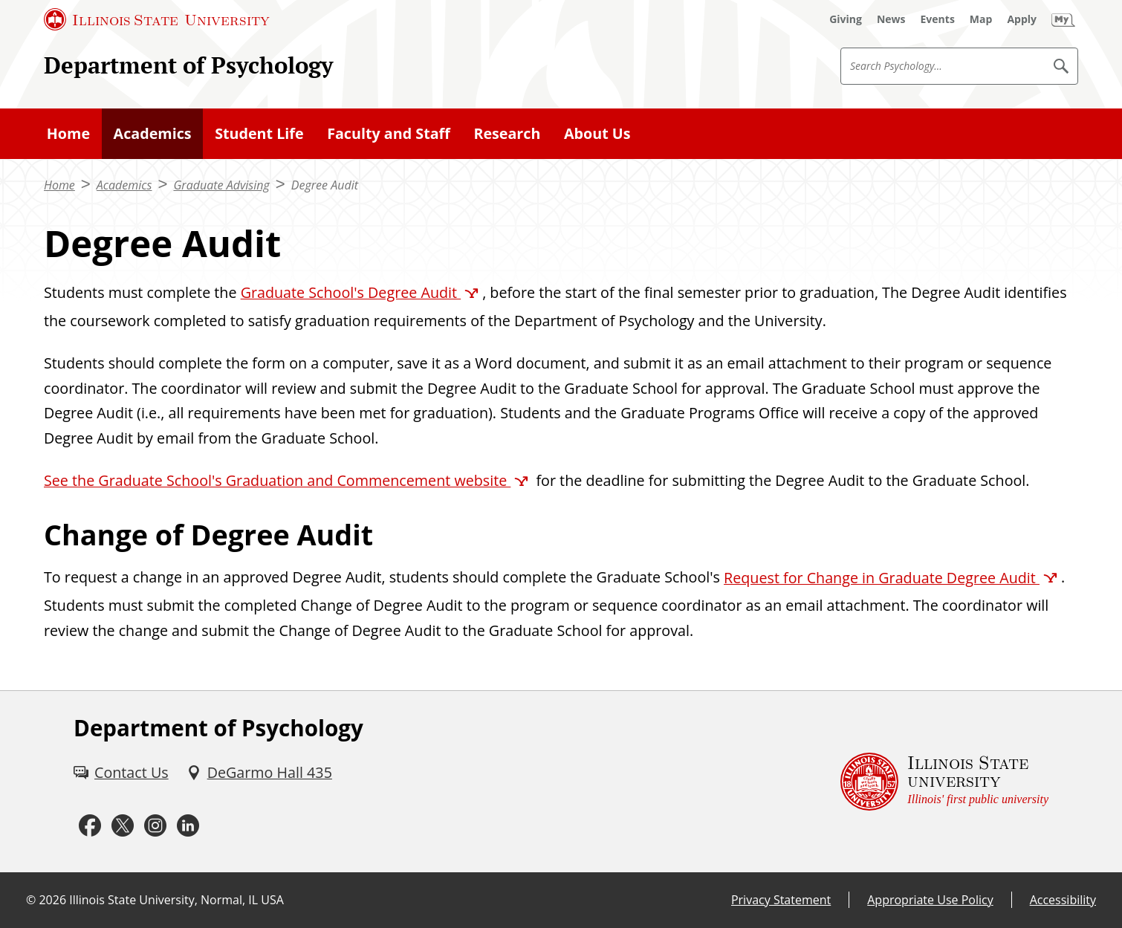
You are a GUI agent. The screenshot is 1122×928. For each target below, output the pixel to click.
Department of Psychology (188, 65)
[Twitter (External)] (122, 825)
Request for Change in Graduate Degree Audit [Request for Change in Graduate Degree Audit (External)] (882, 578)
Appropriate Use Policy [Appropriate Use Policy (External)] (930, 900)
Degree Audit (324, 185)
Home (68, 133)
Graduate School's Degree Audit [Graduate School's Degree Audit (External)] (351, 292)
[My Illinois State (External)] (1063, 19)
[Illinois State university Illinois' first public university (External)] (944, 781)
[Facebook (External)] (90, 825)
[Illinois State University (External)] (157, 19)
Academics (153, 133)
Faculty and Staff (388, 133)
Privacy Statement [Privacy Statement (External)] (781, 900)
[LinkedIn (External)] (188, 825)
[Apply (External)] (1022, 19)
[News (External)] (891, 19)
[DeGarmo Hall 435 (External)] (259, 772)
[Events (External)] (938, 19)
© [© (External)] (31, 900)
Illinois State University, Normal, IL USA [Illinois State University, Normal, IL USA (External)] (176, 900)
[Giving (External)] (845, 19)
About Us (597, 133)
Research (506, 133)
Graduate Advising (221, 185)
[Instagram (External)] (155, 825)
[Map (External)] (981, 19)
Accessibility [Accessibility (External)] (1063, 900)
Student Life (259, 133)
